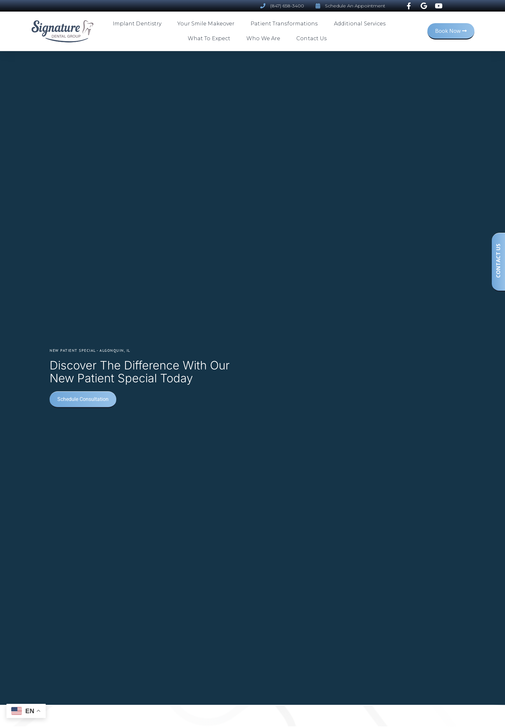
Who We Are (264, 38)
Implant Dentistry (139, 24)
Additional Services (361, 24)
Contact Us (311, 38)
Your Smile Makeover (207, 24)
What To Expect (210, 38)
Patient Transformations (286, 24)
